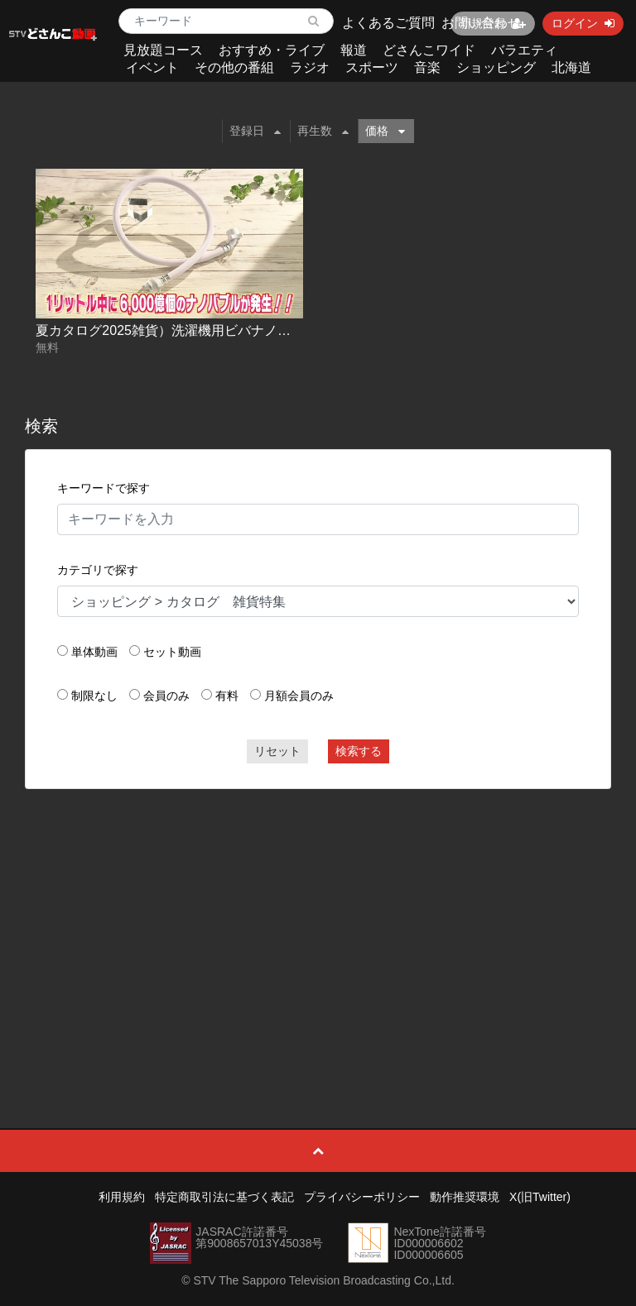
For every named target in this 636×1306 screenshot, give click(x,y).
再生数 (323, 130)
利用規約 (122, 1196)
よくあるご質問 (388, 23)
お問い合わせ (481, 23)
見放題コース (163, 50)
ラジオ (310, 67)
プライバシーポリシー (362, 1196)
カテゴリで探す (97, 569)
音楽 (427, 67)
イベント (152, 67)
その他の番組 (234, 67)
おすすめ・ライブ (272, 50)
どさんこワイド (429, 50)
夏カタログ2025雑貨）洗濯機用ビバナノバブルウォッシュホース (229, 330)
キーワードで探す (103, 488)
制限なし (94, 695)
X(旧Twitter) (540, 1196)
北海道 (571, 67)
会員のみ (166, 695)
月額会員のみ (299, 695)
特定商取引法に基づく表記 (224, 1196)
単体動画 (94, 651)
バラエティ (524, 50)
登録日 (255, 130)
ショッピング (496, 67)
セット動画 (172, 651)
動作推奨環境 (464, 1196)
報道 (353, 50)
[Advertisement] (318, 921)
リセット (277, 751)
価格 (385, 130)
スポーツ (371, 67)
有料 (226, 695)
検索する (358, 751)
